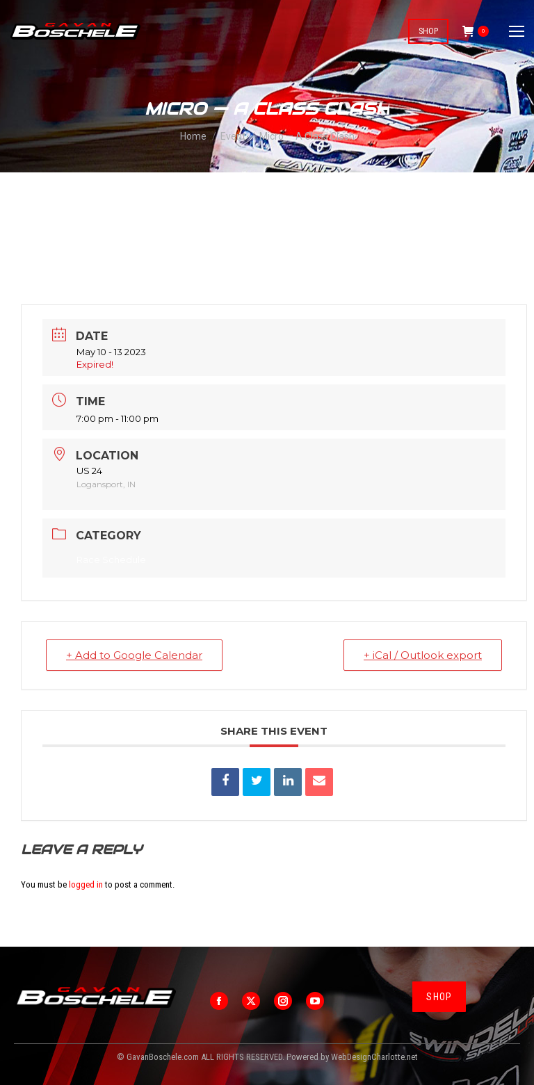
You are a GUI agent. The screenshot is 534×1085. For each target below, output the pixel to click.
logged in (86, 884)
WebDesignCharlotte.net (374, 1057)
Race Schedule (111, 559)
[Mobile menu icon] (517, 31)
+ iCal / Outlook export (423, 655)
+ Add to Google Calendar (134, 655)
